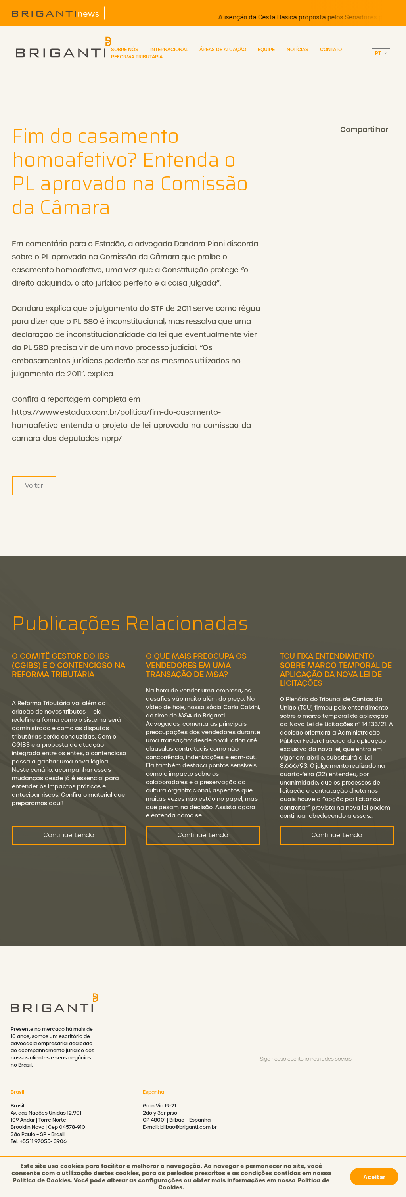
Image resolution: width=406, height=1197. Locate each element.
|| (381, 53)
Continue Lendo (68, 874)
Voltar (34, 485)
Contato (331, 49)
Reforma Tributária (137, 57)
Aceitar (374, 1176)
